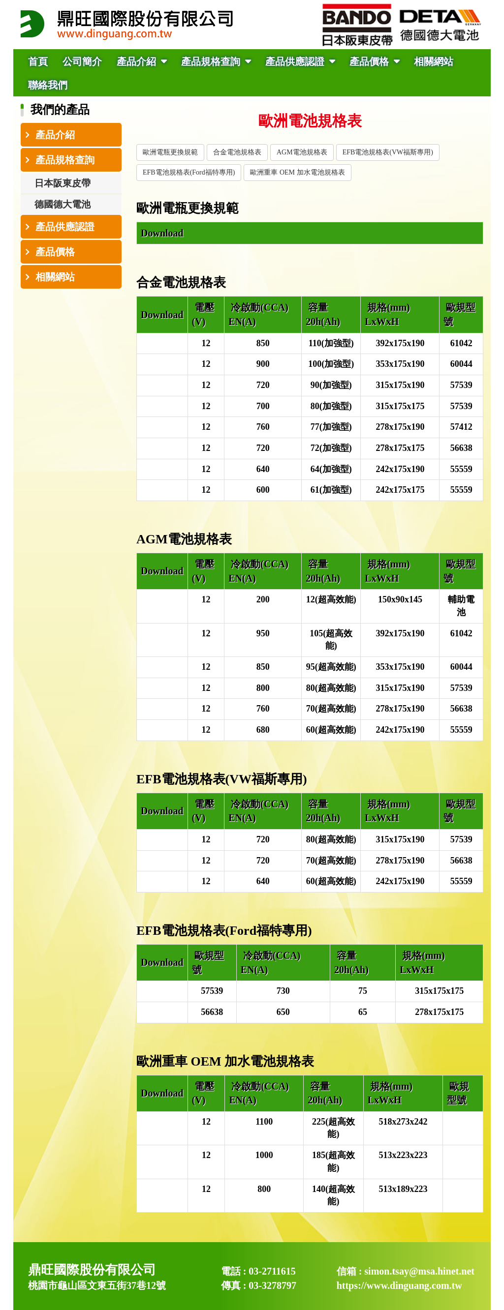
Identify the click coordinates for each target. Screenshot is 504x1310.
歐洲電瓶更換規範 (170, 152)
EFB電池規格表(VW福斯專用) (388, 152)
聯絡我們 (47, 85)
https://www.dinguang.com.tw (399, 1285)
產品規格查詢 (212, 61)
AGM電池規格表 (302, 152)
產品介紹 (137, 61)
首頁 (38, 61)
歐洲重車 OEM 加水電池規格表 (297, 172)
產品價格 (370, 61)
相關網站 (433, 61)
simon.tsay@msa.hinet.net (419, 1271)
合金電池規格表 (237, 152)
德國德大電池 (62, 204)
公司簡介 (82, 61)
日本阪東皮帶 (62, 183)
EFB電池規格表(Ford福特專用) (189, 172)
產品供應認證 (296, 61)
